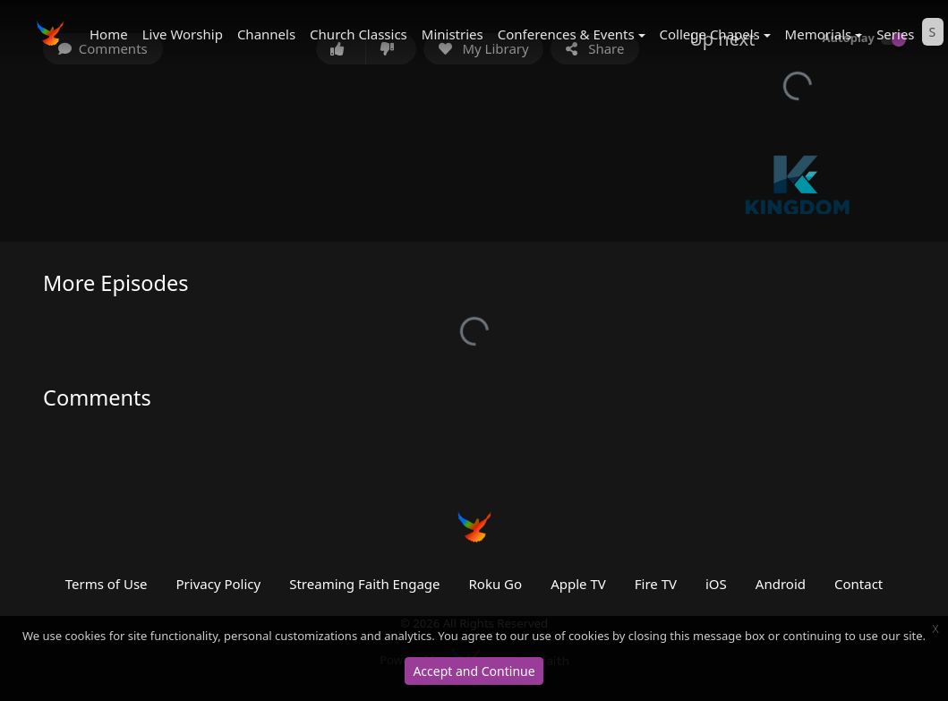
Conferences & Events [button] (566, 34)
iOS (716, 584)
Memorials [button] (818, 34)
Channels (266, 34)
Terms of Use (106, 584)
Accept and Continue (473, 671)
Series (895, 34)
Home (109, 34)
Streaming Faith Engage (364, 584)
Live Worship (182, 34)
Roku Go (496, 584)
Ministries (452, 34)
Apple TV (578, 584)
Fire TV (656, 584)
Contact (858, 584)
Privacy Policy (218, 584)
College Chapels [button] (710, 34)
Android (781, 584)
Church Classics (358, 34)
